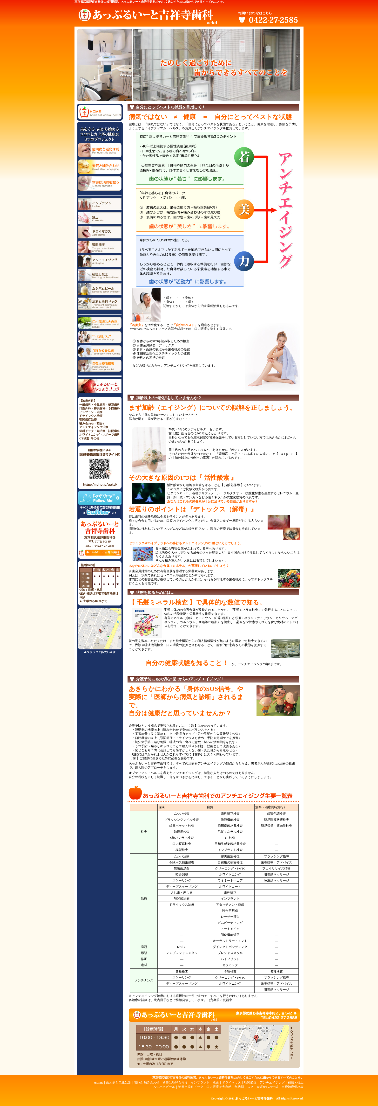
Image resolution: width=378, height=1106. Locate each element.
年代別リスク (244, 1087)
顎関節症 (250, 1082)
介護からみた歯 (267, 1087)
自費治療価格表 (293, 1087)
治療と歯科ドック (190, 1087)
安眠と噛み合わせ (146, 1082)
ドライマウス (231, 1082)
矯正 (216, 1082)
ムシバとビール (164, 1087)
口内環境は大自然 (218, 1087)
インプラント (200, 1082)
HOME (98, 1082)
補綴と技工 (296, 1082)
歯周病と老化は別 (118, 1082)
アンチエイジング (272, 1082)
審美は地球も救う (175, 1082)
